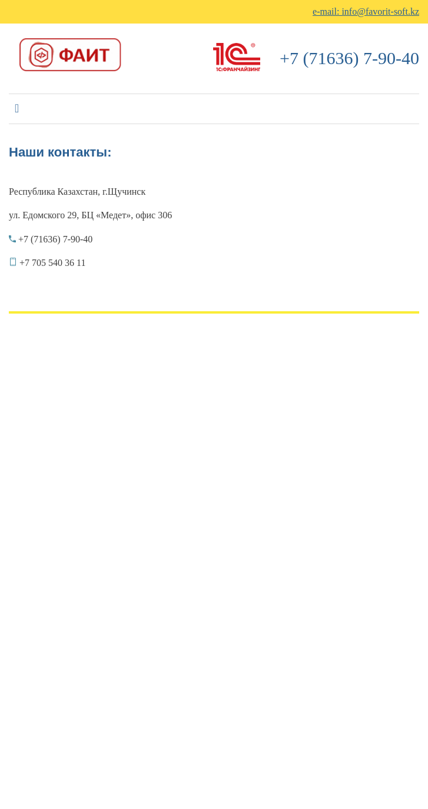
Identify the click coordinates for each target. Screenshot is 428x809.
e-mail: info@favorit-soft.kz (366, 11)
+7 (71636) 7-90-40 (349, 58)
